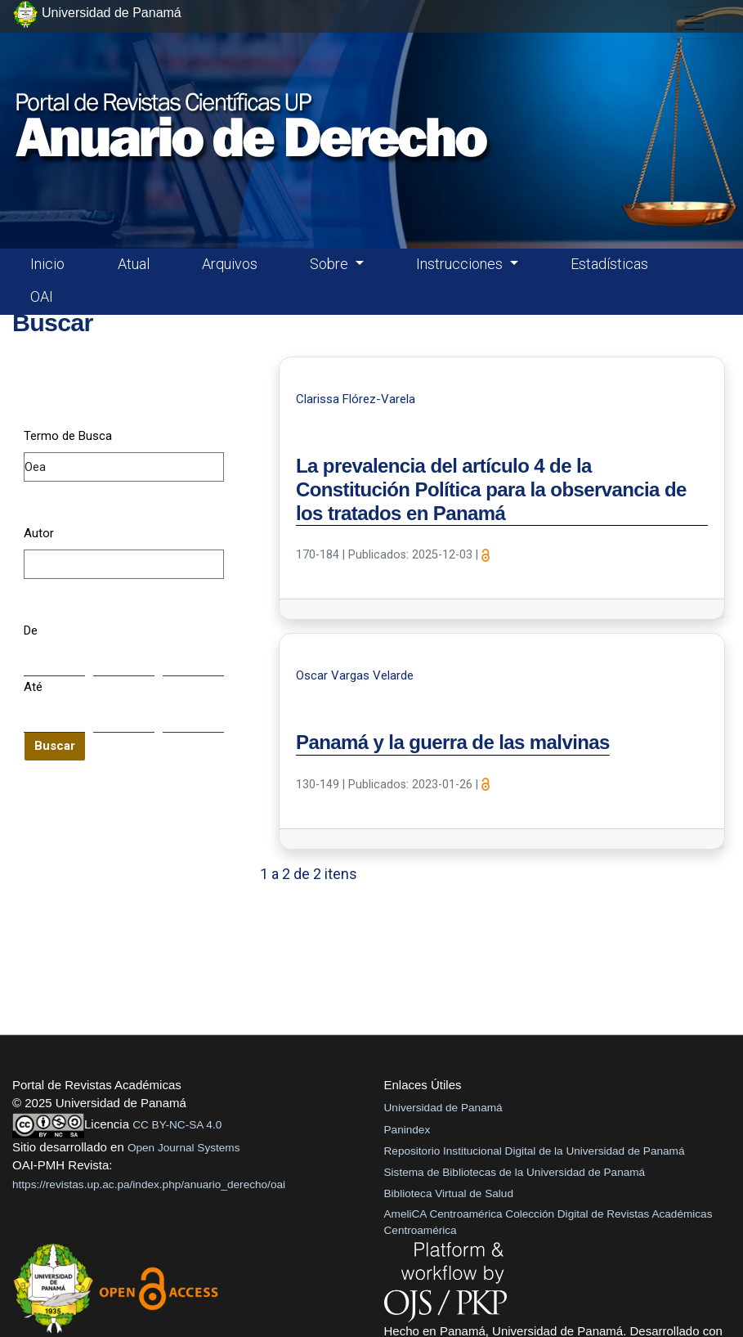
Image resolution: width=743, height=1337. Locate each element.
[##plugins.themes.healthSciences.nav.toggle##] (694, 23)
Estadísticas (609, 263)
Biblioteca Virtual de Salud (448, 1193)
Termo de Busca (68, 435)
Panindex (407, 1130)
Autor (39, 533)
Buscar (54, 745)
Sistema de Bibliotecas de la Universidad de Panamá (515, 1172)
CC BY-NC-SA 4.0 (177, 1125)
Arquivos (229, 263)
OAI (41, 296)
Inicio (47, 263)
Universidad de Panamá (443, 1107)
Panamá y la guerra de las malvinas (453, 742)
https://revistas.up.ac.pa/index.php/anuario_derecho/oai (148, 1184)
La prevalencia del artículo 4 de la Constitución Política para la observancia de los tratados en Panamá (491, 489)
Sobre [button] (330, 263)
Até (33, 687)
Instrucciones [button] (461, 263)
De (31, 630)
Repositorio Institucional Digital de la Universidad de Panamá (534, 1151)
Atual (134, 263)
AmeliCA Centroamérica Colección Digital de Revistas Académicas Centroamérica (548, 1222)
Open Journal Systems (184, 1148)
